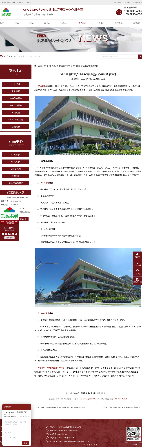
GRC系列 (15, 162)
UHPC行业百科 (15, 119)
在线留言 (138, 2)
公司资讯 (15, 84)
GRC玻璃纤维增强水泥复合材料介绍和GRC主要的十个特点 (63, 407)
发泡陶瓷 (15, 127)
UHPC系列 (16, 169)
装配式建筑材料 (15, 183)
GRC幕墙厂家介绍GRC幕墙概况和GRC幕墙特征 (77, 66)
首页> (40, 66)
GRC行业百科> (50, 66)
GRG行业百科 (15, 98)
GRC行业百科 (15, 105)
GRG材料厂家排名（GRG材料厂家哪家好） (126, 407)
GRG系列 (15, 155)
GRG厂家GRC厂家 (90, 445)
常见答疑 (15, 91)
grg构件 (21, 56)
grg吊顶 (37, 56)
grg (15, 56)
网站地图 (117, 2)
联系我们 (128, 2)
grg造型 (29, 56)
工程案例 (15, 112)
